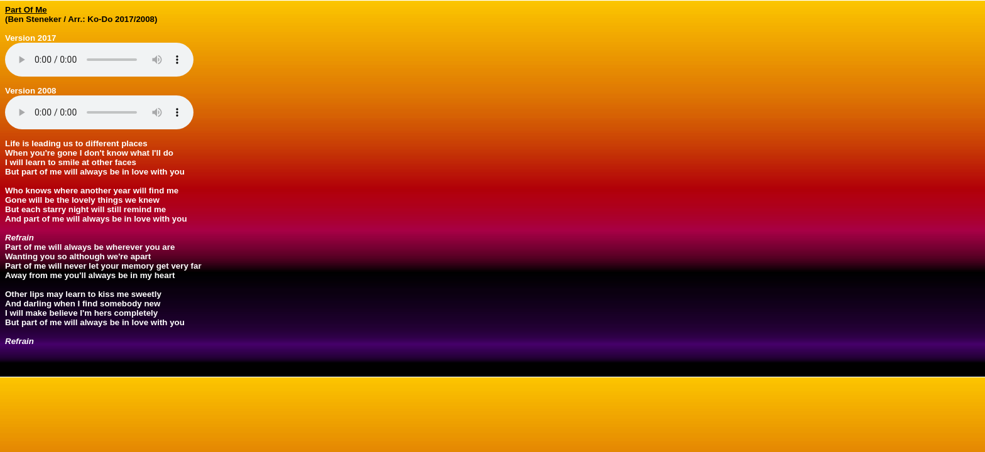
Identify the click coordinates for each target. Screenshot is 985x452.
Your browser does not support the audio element (99, 60)
